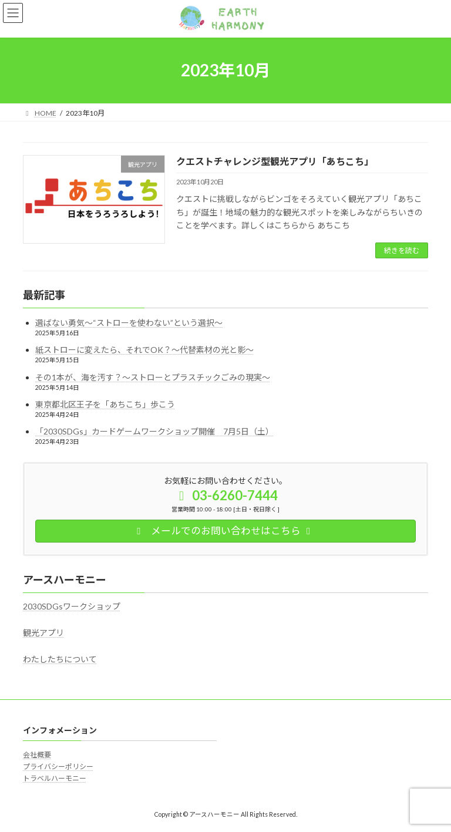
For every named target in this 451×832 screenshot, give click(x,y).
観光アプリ (43, 633)
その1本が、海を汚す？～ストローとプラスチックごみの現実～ (152, 377)
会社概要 (37, 754)
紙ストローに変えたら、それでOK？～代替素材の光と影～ (144, 350)
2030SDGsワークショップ (71, 606)
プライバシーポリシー (58, 766)
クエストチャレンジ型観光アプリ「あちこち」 (274, 161)
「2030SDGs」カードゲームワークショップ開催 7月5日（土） (154, 431)
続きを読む (401, 250)
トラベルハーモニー (54, 778)
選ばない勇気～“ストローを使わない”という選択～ (129, 323)
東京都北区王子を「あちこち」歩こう (105, 404)
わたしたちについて (60, 659)
